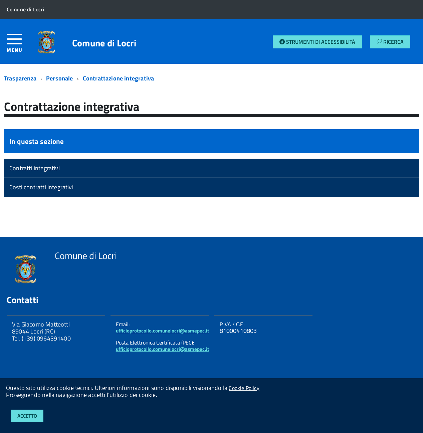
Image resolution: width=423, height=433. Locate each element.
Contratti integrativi (34, 168)
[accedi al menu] (19, 45)
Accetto (27, 416)
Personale (59, 78)
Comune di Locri (104, 43)
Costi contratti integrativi (41, 187)
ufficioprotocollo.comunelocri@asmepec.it (162, 331)
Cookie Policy (244, 388)
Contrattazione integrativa (118, 78)
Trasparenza (20, 78)
